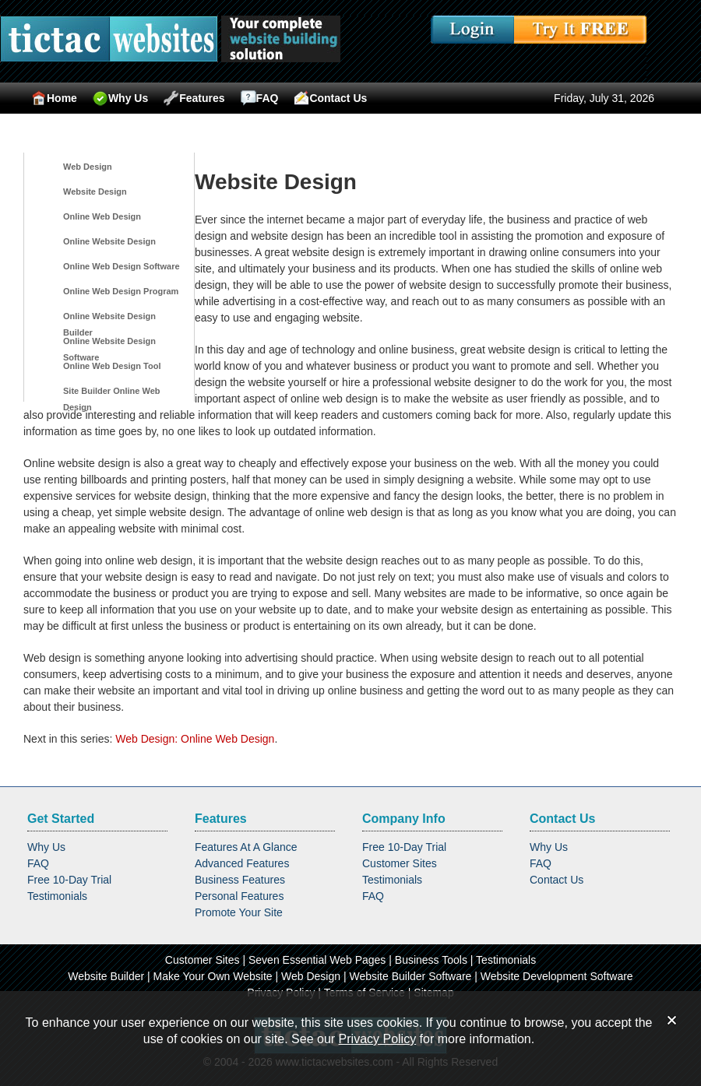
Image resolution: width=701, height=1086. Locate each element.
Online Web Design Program (120, 291)
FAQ (260, 98)
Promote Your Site (239, 912)
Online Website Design (109, 241)
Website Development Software (557, 976)
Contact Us (330, 98)
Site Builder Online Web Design (111, 394)
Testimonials (57, 896)
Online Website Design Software (109, 344)
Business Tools (431, 960)
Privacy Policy (378, 1039)
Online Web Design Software (121, 266)
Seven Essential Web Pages (317, 960)
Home (54, 98)
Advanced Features (242, 863)
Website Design (95, 191)
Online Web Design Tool (112, 366)
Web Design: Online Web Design (194, 739)
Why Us (120, 98)
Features (194, 98)
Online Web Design (102, 216)
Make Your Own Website (213, 976)
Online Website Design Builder (109, 319)
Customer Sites (399, 863)
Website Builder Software (410, 976)
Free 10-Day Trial (69, 879)
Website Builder (106, 976)
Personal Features (239, 896)
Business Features (240, 879)
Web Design (87, 166)
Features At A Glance (246, 847)
